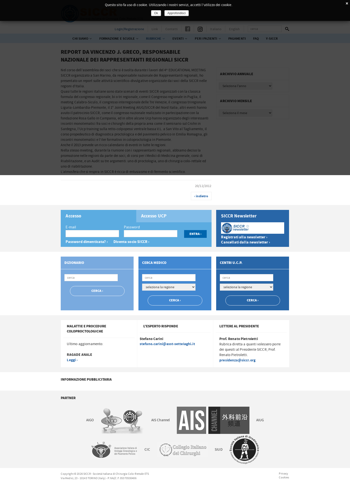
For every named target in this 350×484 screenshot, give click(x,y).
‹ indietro (201, 196)
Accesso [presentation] (73, 216)
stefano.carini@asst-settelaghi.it (167, 344)
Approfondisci (177, 13)
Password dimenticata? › (87, 241)
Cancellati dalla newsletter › (245, 242)
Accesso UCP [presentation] (154, 216)
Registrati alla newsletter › (244, 237)
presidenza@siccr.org (237, 360)
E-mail (71, 227)
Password (132, 227)
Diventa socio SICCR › (131, 241)
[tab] (98, 216)
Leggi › (72, 360)
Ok (156, 13)
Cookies (284, 477)
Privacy (283, 473)
